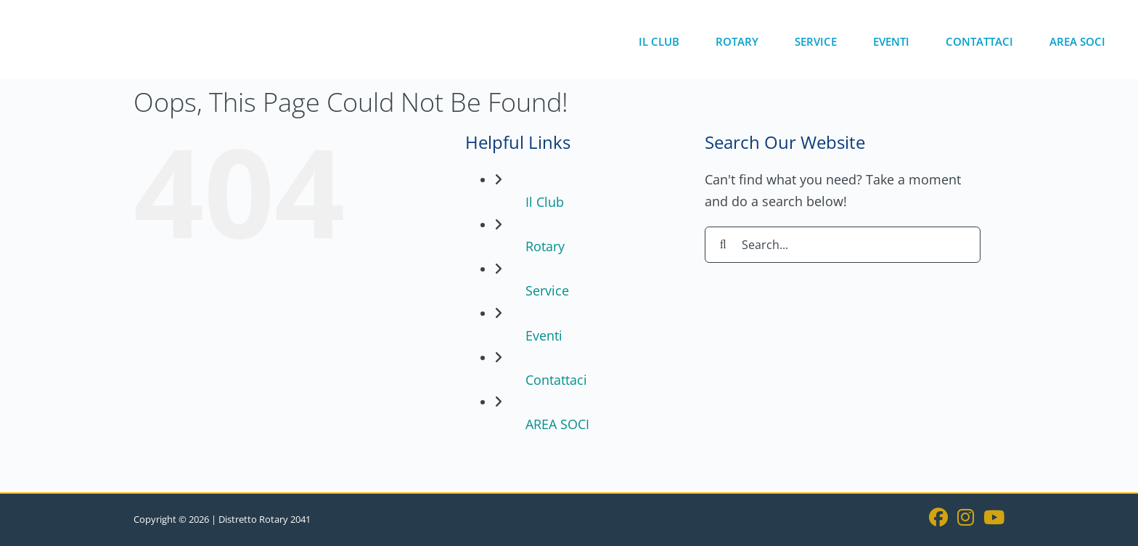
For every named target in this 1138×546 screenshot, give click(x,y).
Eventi (543, 335)
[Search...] (843, 245)
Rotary (545, 246)
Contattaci (556, 379)
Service (547, 290)
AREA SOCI (557, 424)
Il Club (544, 202)
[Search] (723, 245)
